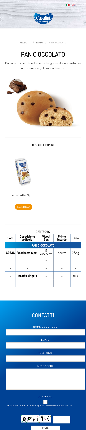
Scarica (23, 206)
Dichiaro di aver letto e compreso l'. (40, 405)
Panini (39, 42)
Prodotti (25, 42)
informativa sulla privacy (59, 405)
